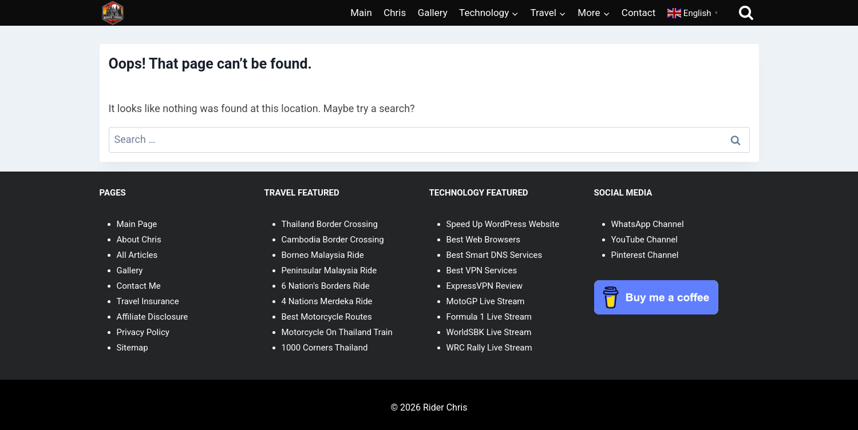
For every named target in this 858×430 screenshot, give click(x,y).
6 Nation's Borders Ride (326, 286)
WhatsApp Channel (647, 224)
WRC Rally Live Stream (489, 348)
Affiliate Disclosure (152, 317)
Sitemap (132, 348)
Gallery (433, 12)
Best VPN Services (481, 270)
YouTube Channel (644, 239)
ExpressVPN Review (484, 286)
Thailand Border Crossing (330, 224)
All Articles (137, 255)
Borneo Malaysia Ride (323, 255)
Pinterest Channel (645, 255)
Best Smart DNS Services (494, 255)
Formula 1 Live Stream (489, 317)
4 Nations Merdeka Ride (327, 301)
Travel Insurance (148, 301)
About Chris (139, 239)
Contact (638, 12)
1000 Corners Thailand (325, 348)
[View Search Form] (746, 13)
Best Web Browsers (483, 239)
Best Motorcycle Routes (327, 317)
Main (361, 12)
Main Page (137, 224)
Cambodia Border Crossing (333, 239)
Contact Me (139, 286)
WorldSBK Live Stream (489, 332)
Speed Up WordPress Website (503, 224)
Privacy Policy (143, 332)
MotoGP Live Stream (485, 301)
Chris (394, 12)
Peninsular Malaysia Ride (329, 270)
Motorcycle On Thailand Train (337, 332)
